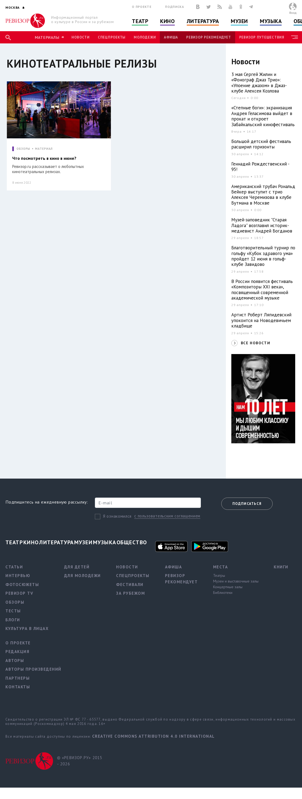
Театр (140, 21)
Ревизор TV (19, 593)
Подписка (174, 7)
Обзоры (14, 602)
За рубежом (130, 593)
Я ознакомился (117, 516)
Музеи (239, 21)
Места (220, 566)
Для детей (77, 566)
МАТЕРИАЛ (44, 149)
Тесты (13, 610)
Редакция (17, 651)
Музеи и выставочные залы (236, 581)
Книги (281, 566)
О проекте (141, 7)
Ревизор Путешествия (261, 37)
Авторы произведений (33, 669)
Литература (203, 21)
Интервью (17, 575)
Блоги (12, 619)
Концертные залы (227, 586)
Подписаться (246, 503)
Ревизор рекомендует (208, 37)
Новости (80, 37)
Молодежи (145, 37)
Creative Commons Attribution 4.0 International (153, 736)
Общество (132, 542)
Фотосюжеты (22, 584)
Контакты (17, 686)
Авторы (14, 660)
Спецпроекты (112, 37)
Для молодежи (82, 575)
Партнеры (17, 678)
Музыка (271, 21)
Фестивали (130, 584)
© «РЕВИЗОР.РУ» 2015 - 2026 (79, 760)
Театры (219, 575)
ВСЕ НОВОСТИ (255, 342)
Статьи (14, 566)
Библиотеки (222, 592)
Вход (293, 13)
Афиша (171, 37)
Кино (167, 21)
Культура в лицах (27, 628)
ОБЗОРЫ (23, 149)
